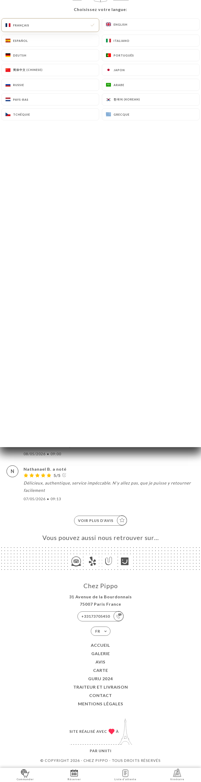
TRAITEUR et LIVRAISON (100, 686)
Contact (100, 695)
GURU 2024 (100, 678)
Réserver (74, 774)
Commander (25, 774)
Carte (100, 670)
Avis (100, 661)
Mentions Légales (100, 703)
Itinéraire (177, 774)
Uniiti (105, 751)
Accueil (100, 645)
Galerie (100, 653)
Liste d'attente (125, 774)
